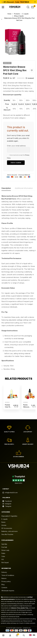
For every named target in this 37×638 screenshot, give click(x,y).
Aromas (7, 402)
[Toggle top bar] (35, 2)
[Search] (28, 7)
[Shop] (3, 635)
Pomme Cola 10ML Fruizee (8, 407)
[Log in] (10, 635)
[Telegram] (6, 506)
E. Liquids (25, 14)
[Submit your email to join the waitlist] (16, 162)
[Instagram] (6, 504)
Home (9, 14)
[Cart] (32, 7)
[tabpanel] (18, 283)
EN (32, 635)
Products (17, 14)
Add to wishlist (32, 70)
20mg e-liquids (19, 16)
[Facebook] (7, 501)
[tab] (6, 188)
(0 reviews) (30, 78)
